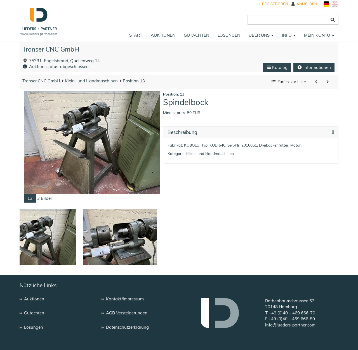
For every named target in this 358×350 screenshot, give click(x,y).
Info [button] (289, 35)
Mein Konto (319, 35)
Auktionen (163, 35)
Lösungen (229, 35)
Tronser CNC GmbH (50, 49)
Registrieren (273, 4)
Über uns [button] (261, 35)
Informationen (314, 67)
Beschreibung (182, 132)
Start (135, 35)
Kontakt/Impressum (125, 299)
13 (29, 198)
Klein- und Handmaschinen (91, 81)
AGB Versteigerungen (126, 313)
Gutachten (196, 35)
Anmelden (304, 4)
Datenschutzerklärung (127, 327)
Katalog (277, 67)
